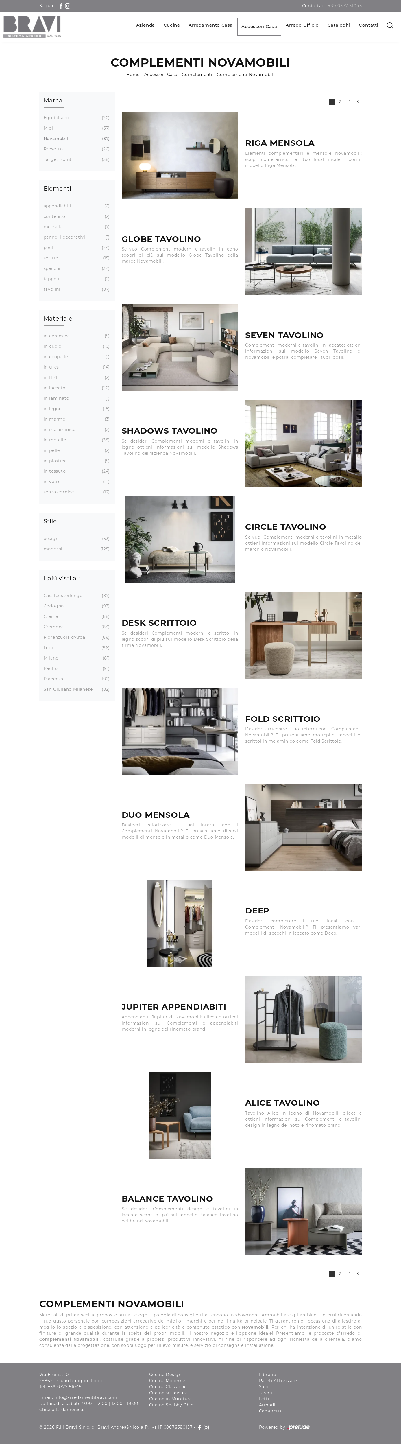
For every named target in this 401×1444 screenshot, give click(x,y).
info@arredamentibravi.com (85, 1397)
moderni (76, 549)
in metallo (76, 440)
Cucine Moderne (167, 1380)
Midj (76, 128)
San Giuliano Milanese (76, 689)
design (76, 539)
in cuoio (76, 346)
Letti (264, 1398)
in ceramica (76, 336)
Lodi (76, 648)
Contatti (368, 25)
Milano (76, 658)
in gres (76, 367)
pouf (76, 248)
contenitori (76, 216)
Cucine (172, 25)
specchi (76, 269)
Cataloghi (339, 25)
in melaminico (76, 430)
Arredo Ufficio (302, 25)
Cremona (76, 627)
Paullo (76, 669)
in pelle (76, 450)
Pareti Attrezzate (278, 1380)
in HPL (76, 378)
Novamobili (76, 139)
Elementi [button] (57, 188)
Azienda (145, 25)
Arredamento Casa (211, 25)
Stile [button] (50, 521)
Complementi (197, 74)
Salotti (266, 1386)
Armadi (267, 1405)
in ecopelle (76, 357)
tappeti (76, 279)
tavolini (76, 289)
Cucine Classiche (168, 1386)
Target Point (76, 159)
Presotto (76, 149)
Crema (76, 617)
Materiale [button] (58, 318)
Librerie (267, 1374)
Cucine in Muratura (170, 1398)
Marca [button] (53, 100)
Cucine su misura (168, 1392)
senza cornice (76, 492)
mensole (76, 227)
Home (133, 74)
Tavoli (265, 1392)
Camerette (271, 1411)
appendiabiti (76, 206)
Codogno (76, 606)
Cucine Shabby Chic (171, 1405)
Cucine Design (165, 1374)
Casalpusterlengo (76, 596)
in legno (76, 409)
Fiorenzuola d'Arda (76, 637)
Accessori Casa (259, 26)
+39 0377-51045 (345, 5)
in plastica (76, 461)
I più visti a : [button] (62, 578)
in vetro (76, 482)
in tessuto (76, 471)
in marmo (76, 419)
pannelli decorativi (76, 237)
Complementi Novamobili (246, 74)
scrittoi (76, 258)
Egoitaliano (76, 118)
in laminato (76, 398)
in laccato (76, 388)
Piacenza (76, 679)
